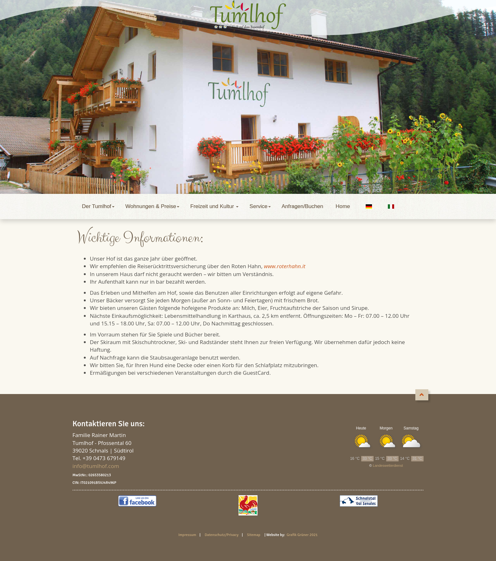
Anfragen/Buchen (304, 206)
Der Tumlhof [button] (99, 206)
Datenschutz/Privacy (223, 535)
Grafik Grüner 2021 (302, 535)
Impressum (188, 535)
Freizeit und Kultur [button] (215, 206)
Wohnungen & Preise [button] (153, 206)
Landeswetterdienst (388, 465)
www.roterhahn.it (284, 266)
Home (343, 206)
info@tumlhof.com (95, 466)
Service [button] (261, 206)
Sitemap (253, 535)
